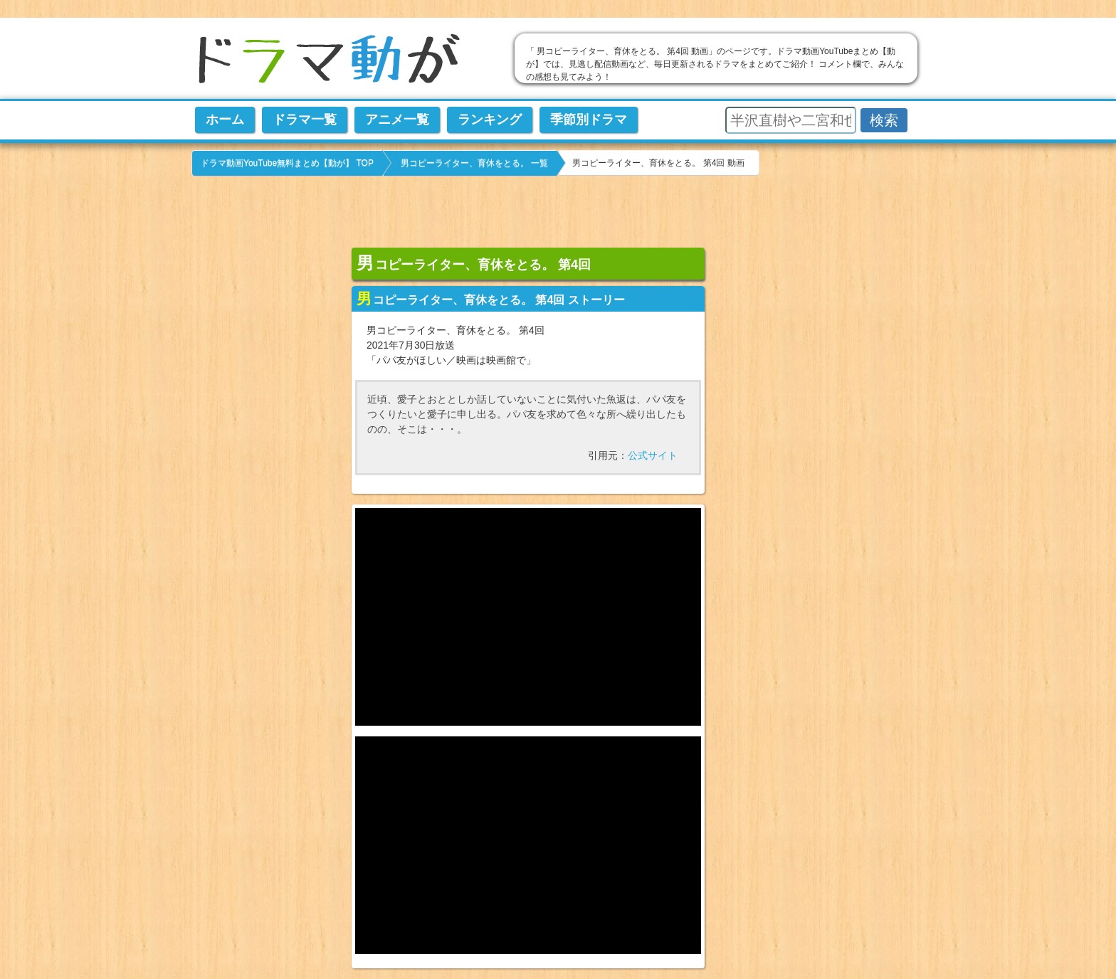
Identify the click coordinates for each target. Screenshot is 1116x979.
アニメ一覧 (397, 119)
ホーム (225, 119)
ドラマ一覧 (305, 119)
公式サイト (653, 455)
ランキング (490, 119)
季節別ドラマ (588, 119)
